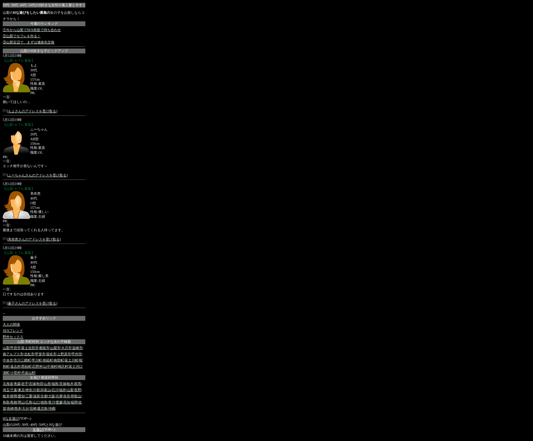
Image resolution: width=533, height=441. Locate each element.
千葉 (13, 390)
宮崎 (33, 408)
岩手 (24, 384)
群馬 (77, 384)
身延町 (48, 360)
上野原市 (64, 354)
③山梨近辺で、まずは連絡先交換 (28, 42)
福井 (62, 390)
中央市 (8, 360)
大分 (25, 408)
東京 (21, 390)
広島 (28, 402)
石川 (55, 390)
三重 (28, 396)
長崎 (10, 408)
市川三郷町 (22, 360)
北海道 (8, 384)
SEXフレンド (13, 330)
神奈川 (30, 390)
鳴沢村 (63, 366)
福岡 (74, 402)
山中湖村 (50, 366)
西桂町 (26, 366)
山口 (36, 402)
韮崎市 (77, 348)
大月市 (66, 348)
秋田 (39, 384)
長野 (77, 390)
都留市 (44, 348)
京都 (44, 396)
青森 (17, 384)
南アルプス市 (13, 354)
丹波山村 (28, 373)
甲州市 (77, 354)
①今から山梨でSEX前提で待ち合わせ (32, 30)
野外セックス (13, 337)
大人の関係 (11, 324)
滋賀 (36, 396)
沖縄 (51, 408)
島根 (13, 402)
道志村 (15, 366)
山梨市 (55, 348)
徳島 (44, 402)
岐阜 (6, 396)
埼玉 (6, 390)
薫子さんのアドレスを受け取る (32, 303)
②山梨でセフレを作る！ (22, 36)
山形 (47, 384)
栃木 (70, 384)
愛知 (21, 396)
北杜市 (29, 354)
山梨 (6, 348)
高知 (66, 402)
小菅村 (15, 373)
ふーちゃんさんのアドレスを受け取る (37, 175)
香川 (51, 402)
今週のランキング (44, 23)
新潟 (39, 390)
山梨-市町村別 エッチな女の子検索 (44, 341)
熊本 (17, 408)
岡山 (21, 402)
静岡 (13, 396)
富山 (47, 390)
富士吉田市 (30, 348)
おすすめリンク (44, 318)
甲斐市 (40, 354)
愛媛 (59, 402)
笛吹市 (51, 354)
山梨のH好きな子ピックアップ (43, 51)
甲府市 (15, 348)
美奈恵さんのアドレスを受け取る (34, 239)
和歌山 (76, 396)
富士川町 (71, 360)
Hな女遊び (11, 418)
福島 (55, 384)
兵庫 (59, 396)
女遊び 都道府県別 (44, 377)
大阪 (51, 396)
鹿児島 (42, 408)
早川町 (37, 360)
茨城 (62, 384)
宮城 (32, 384)
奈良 (66, 396)
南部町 (59, 360)
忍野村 (37, 366)
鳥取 (6, 402)
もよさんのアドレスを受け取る (32, 111)
